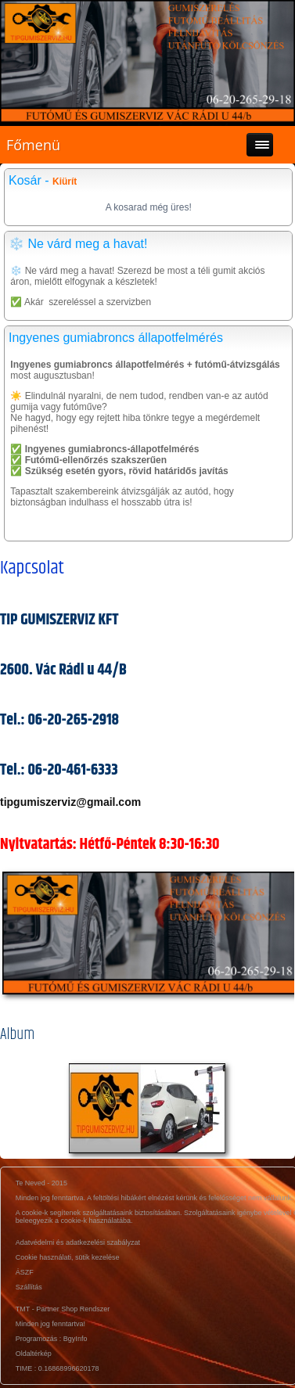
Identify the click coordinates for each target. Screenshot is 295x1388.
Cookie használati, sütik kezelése (68, 1257)
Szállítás (29, 1287)
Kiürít (64, 181)
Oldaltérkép (34, 1353)
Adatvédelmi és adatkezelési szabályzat (78, 1242)
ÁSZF (25, 1272)
